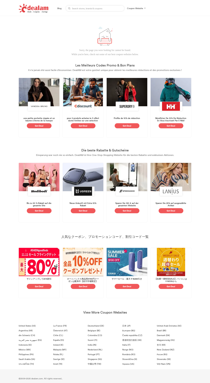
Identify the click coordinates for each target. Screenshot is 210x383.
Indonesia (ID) (25, 344)
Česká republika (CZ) (132, 335)
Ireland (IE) (58, 344)
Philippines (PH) (26, 354)
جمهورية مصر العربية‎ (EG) (30, 340)
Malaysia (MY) (59, 349)
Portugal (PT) (94, 354)
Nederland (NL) (95, 349)
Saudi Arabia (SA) (27, 359)
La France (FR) (60, 325)
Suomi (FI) (92, 340)
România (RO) (128, 354)
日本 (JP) (126, 325)
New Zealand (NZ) (165, 349)
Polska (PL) (58, 354)
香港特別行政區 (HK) (131, 340)
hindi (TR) (57, 363)
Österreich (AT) (60, 330)
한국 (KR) (161, 344)
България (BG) (128, 330)
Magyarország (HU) (166, 340)
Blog (59, 8)
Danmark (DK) (163, 335)
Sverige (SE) (58, 359)
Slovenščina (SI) (129, 359)
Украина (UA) (128, 363)
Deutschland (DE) (96, 325)
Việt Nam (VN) (163, 363)
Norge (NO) (127, 349)
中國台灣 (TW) (94, 363)
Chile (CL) (58, 335)
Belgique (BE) (94, 330)
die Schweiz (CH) (27, 335)
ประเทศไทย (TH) (26, 363)
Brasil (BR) (161, 330)
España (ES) (58, 340)
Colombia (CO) (95, 335)
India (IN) (92, 344)
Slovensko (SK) (164, 359)
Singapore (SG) (95, 359)
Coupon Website (135, 8)
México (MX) (25, 349)
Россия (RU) (162, 354)
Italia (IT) (126, 344)
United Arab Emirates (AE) (169, 325)
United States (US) (27, 325)
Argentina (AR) (26, 330)
